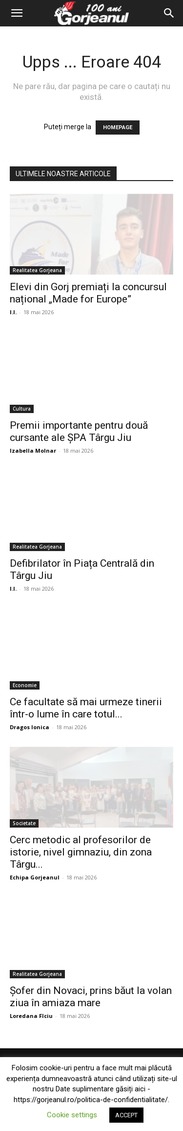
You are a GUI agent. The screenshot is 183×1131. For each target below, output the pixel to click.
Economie (25, 685)
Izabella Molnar (33, 450)
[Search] (169, 13)
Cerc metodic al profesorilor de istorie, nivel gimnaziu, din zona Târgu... (81, 852)
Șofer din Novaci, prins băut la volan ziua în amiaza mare (91, 997)
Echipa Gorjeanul (35, 877)
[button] (16, 13)
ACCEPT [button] (126, 1115)
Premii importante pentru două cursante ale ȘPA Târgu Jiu (79, 431)
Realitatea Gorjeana (37, 270)
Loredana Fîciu (31, 1015)
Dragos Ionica (29, 727)
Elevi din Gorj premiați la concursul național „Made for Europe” (88, 293)
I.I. (13, 312)
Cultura (22, 408)
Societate (24, 823)
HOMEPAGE (117, 127)
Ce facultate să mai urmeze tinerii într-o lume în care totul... (86, 708)
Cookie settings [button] (72, 1114)
